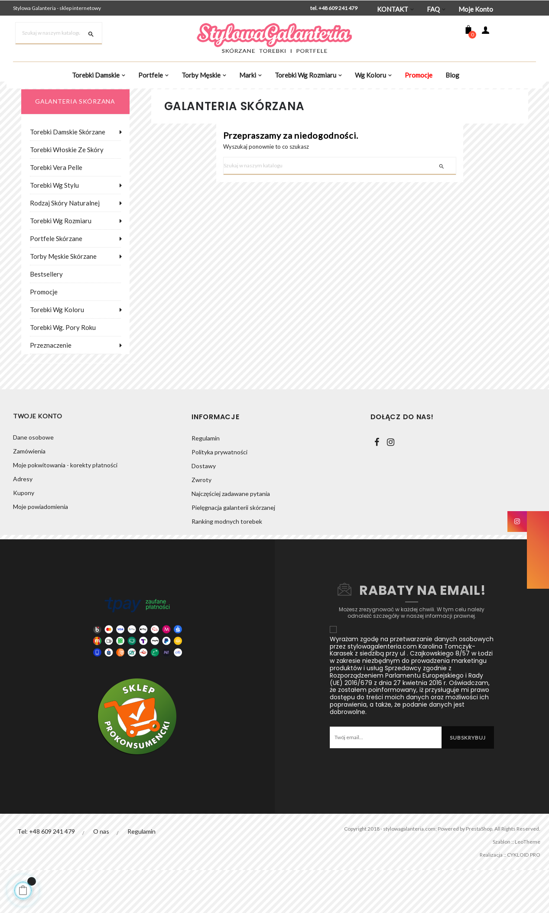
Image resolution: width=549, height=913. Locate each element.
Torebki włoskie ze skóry (67, 191)
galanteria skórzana (75, 143)
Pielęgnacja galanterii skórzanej (233, 549)
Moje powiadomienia (40, 549)
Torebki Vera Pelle (56, 209)
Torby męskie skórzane (63, 298)
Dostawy (204, 507)
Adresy (22, 521)
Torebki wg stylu (54, 227)
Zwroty (201, 521)
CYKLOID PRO (519, 896)
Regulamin (206, 479)
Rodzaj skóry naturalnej (65, 244)
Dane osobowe (33, 479)
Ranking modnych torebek (227, 563)
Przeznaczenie (50, 387)
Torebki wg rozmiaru (60, 262)
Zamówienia (29, 493)
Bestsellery (46, 316)
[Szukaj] (59, 33)
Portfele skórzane (56, 280)
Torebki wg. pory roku (63, 369)
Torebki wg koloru (57, 351)
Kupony (23, 535)
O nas (102, 873)
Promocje (44, 333)
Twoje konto (37, 458)
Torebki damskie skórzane (67, 173)
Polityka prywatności (219, 493)
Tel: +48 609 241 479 (46, 873)
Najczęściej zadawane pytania (231, 535)
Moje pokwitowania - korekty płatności (65, 507)
